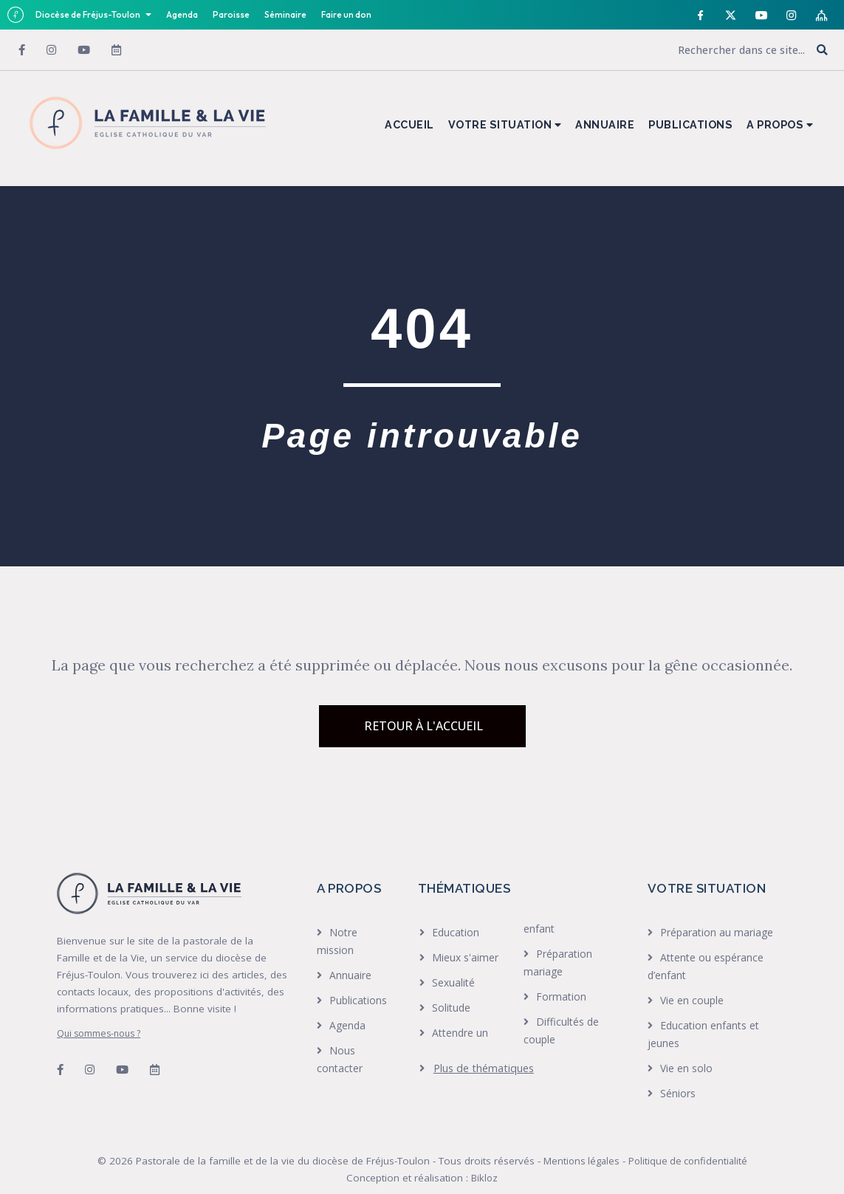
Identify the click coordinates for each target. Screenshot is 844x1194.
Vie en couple (692, 1000)
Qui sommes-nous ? (98, 1033)
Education (455, 932)
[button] (822, 50)
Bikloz (484, 1177)
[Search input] (708, 50)
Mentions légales (581, 1160)
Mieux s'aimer (465, 957)
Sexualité (453, 982)
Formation (561, 996)
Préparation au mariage (716, 932)
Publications (358, 1000)
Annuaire (350, 975)
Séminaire (285, 14)
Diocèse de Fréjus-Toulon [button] (88, 14)
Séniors (678, 1093)
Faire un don (346, 14)
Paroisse (231, 14)
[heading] (476, 1068)
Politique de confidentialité (687, 1160)
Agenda (182, 14)
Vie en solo (686, 1068)
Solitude (451, 1008)
